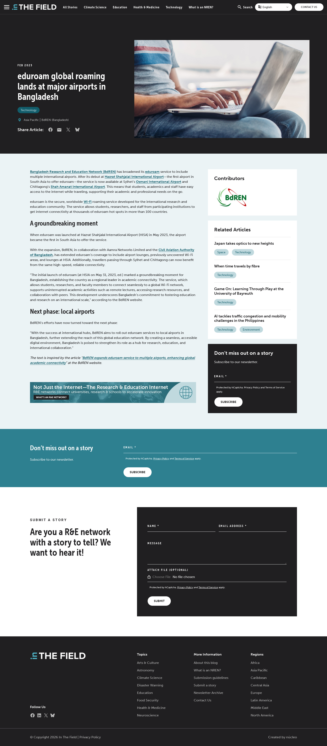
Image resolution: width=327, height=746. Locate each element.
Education (120, 7)
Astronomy (145, 670)
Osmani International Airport (158, 182)
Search (245, 9)
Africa (255, 663)
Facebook (50, 129)
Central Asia (260, 685)
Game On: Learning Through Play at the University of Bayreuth (249, 291)
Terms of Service (275, 387)
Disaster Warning (150, 685)
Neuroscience (148, 715)
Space (221, 252)
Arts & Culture (148, 663)
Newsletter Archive (208, 693)
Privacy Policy (252, 387)
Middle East (259, 708)
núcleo (291, 737)
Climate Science (95, 7)
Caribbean (259, 678)
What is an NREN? (201, 7)
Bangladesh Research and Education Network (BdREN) (73, 172)
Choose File (161, 577)
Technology (174, 7)
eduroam (152, 172)
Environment (251, 329)
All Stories (70, 7)
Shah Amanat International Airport (78, 187)
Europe (256, 693)
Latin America (261, 700)
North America (262, 715)
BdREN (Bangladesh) (55, 120)
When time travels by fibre (237, 266)
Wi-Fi (88, 202)
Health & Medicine (146, 7)
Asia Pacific (31, 120)
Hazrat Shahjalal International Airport (134, 177)
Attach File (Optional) (168, 570)
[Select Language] (273, 7)
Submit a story (205, 685)
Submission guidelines (211, 678)
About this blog (206, 663)
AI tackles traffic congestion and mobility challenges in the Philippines (250, 318)
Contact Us (309, 7)
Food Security (147, 700)
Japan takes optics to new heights (244, 243)
